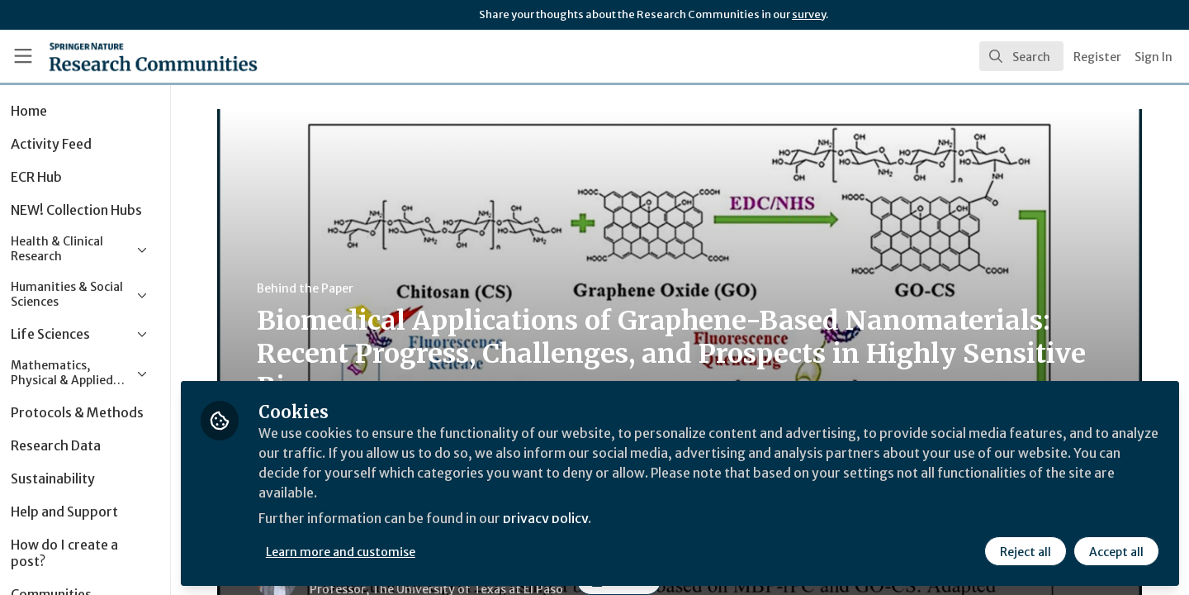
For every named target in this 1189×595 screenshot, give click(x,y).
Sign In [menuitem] (1153, 57)
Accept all (1116, 551)
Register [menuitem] (1097, 57)
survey (809, 14)
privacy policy (588, 519)
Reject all (1025, 551)
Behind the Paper (325, 288)
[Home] (131, 56)
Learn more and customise (381, 551)
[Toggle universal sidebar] (23, 56)
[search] (1021, 56)
